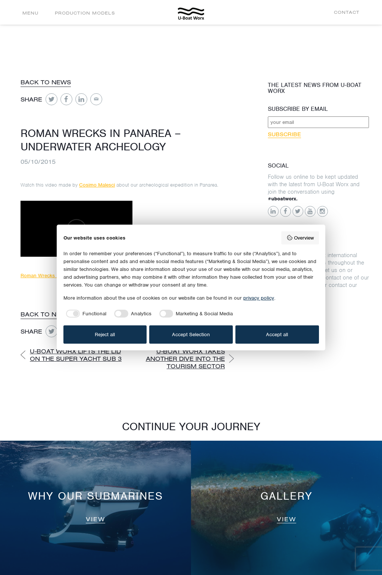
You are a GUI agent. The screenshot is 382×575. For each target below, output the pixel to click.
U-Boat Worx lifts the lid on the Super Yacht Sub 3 (76, 354)
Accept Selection (191, 334)
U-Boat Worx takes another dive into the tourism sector (185, 358)
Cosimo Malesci (97, 185)
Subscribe (284, 134)
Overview (300, 237)
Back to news (46, 82)
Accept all (277, 334)
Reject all (105, 334)
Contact (347, 12)
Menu (30, 13)
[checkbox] (85, 314)
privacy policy (258, 298)
